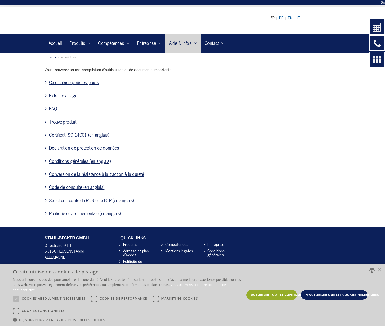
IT (298, 18)
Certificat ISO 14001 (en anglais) (79, 135)
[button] (129, 319)
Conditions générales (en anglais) (80, 161)
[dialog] (192, 295)
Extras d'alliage (63, 96)
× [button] (379, 270)
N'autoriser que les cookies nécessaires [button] (336, 294)
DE (281, 18)
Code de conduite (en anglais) (76, 187)
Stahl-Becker (92, 20)
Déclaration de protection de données (84, 148)
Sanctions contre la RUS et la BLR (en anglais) (91, 200)
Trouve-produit (62, 122)
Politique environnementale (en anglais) (85, 213)
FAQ (53, 109)
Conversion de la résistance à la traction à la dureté (96, 174)
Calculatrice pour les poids (74, 82)
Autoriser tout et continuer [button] (274, 294)
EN (290, 18)
